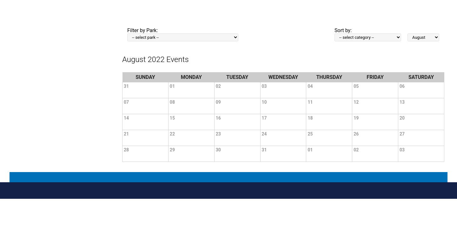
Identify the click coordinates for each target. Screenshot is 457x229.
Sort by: (343, 30)
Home (234, 19)
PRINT (221, 19)
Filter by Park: (142, 30)
